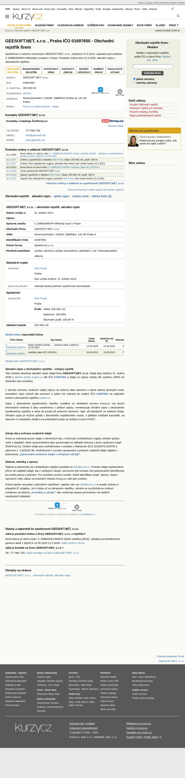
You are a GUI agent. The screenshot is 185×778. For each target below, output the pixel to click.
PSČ (116, 681)
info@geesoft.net (36, 135)
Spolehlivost (150, 677)
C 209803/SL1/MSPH (15, 352)
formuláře (111, 709)
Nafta (91, 702)
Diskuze (153, 9)
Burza (71, 677)
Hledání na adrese (71, 25)
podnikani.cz (88, 514)
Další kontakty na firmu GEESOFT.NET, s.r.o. (52, 552)
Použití (130, 736)
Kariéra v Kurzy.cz (137, 728)
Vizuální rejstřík (19, 25)
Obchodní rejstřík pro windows (146, 108)
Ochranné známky (120, 25)
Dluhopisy (73, 681)
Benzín (85, 702)
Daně (103, 709)
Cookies (90, 723)
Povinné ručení (12, 705)
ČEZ (78, 677)
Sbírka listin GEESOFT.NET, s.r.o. (25, 361)
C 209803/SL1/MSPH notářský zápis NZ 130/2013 (74, 167)
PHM (78, 702)
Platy (57, 694)
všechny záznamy (145, 82)
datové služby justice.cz (29, 377)
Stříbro (93, 698)
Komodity (62, 9)
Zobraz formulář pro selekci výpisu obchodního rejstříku (95, 189)
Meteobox (165, 3)
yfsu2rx (27, 93)
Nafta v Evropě (76, 705)
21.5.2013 (11, 171)
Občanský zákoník (109, 697)
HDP (83, 685)
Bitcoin (78, 9)
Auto (134, 677)
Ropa (71, 702)
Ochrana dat (76, 723)
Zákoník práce (107, 701)
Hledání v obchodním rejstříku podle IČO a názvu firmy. (152, 56)
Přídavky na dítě (13, 685)
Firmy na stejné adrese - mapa (41, 106)
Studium (181, 3)
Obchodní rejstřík (22, 31)
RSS (139, 736)
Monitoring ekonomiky (142, 681)
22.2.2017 (11, 159)
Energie (107, 9)
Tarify (98, 9)
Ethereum (93, 689)
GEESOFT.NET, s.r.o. (41, 31)
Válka (144, 9)
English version (140, 690)
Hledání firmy (44, 25)
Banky (40, 673)
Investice (73, 673)
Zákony (128, 9)
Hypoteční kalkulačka (15, 701)
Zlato (71, 9)
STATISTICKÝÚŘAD (51, 71)
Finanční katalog (108, 693)
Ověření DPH (95, 25)
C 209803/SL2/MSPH (15, 346)
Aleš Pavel (57, 159)
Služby (160, 25)
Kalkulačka (118, 9)
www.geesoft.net (35, 139)
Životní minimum (13, 697)
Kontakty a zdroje (43, 492)
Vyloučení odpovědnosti (83, 728)
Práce (137, 9)
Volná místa (50, 690)
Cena (140, 677)
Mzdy (51, 694)
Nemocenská (43, 703)
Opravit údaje (116, 125)
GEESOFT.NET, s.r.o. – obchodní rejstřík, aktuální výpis (37, 575)
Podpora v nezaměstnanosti (50, 707)
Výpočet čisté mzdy (14, 677)
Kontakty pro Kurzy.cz (139, 732)
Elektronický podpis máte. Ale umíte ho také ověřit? (158, 142)
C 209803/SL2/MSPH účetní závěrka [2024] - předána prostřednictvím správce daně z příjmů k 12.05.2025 (72, 154)
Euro (50, 685)
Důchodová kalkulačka (15, 681)
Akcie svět (37, 9)
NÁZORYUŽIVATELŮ (84, 71)
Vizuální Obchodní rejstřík (144, 104)
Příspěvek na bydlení (15, 689)
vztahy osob (80, 196)
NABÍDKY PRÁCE (98, 71)
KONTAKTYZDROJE (68, 71)
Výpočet (22, 673)
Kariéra (141, 3)
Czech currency (139, 694)
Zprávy (16, 9)
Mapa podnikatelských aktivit (145, 115)
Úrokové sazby (44, 677)
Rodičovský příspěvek (15, 693)
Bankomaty (51, 673)
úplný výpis (61, 196)
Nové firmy (144, 25)
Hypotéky (89, 9)
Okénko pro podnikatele (144, 130)
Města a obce (106, 681)
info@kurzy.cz (81, 466)
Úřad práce (42, 694)
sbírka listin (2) (102, 196)
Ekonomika (74, 685)
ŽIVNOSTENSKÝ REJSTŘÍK (31, 71)
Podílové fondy (86, 681)
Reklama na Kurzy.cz (138, 723)
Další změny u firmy (72, 542)
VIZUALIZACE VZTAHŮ (114, 71)
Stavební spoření (55, 681)
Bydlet (173, 3)
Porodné (54, 703)
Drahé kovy (74, 694)
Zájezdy (149, 3)
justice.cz (44, 397)
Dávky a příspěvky (46, 699)
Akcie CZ (25, 9)
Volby (134, 685)
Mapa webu (143, 685)
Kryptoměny (74, 689)
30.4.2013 (11, 174)
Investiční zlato (81, 698)
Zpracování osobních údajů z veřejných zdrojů (49, 454)
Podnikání (105, 673)
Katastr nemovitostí (109, 685)
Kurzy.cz (9, 31)
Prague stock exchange (143, 698)
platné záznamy (143, 79)
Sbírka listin (12, 334)
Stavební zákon (107, 705)
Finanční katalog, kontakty (144, 111)
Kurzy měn (49, 9)
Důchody (41, 711)
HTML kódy (151, 736)
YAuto (156, 3)
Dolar (56, 685)
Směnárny (42, 685)
